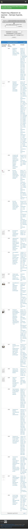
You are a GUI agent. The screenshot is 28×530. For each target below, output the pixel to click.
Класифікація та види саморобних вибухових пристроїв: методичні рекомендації (15, 286)
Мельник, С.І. (23, 230)
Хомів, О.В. (22, 110)
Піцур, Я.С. (24, 103)
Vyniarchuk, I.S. (23, 197)
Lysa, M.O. (22, 69)
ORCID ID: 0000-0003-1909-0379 (22, 52)
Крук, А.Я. (22, 469)
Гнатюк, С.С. (23, 252)
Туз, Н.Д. (22, 157)
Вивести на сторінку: (9, 35)
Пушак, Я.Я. (22, 105)
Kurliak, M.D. (23, 75)
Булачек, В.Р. (23, 311)
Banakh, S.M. (23, 361)
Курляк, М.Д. (23, 74)
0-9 (9, 20)
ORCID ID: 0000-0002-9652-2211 (23, 461)
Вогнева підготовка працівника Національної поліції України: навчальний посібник (15, 174)
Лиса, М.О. (22, 67)
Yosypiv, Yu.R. (23, 156)
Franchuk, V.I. (23, 372)
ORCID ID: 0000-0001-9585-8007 (22, 72)
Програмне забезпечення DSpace (7, 524)
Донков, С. (22, 48)
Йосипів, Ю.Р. (23, 155)
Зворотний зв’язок (8, 527)
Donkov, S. (22, 49)
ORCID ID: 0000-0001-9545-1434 (23, 59)
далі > (24, 42)
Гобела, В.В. (23, 395)
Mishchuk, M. (23, 62)
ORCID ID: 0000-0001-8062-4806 (22, 78)
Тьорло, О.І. (22, 284)
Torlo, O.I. (22, 198)
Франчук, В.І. (23, 108)
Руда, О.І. (22, 106)
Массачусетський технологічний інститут (11, 525)
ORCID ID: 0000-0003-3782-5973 (22, 393)
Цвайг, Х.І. (22, 111)
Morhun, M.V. (23, 359)
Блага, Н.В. (22, 81)
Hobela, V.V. (22, 396)
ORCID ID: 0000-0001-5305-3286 (22, 413)
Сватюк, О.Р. (23, 107)
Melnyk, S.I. (22, 233)
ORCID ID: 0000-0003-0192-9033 (22, 65)
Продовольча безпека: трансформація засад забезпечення (15, 412)
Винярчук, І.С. (23, 171)
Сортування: (9, 31)
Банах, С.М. (22, 170)
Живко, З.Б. (22, 476)
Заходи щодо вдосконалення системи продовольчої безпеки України (15, 277)
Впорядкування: (10, 33)
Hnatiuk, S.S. (23, 253)
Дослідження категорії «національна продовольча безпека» (15, 233)
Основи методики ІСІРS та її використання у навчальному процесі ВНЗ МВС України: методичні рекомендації (15, 349)
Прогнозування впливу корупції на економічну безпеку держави (15, 392)
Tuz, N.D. (22, 266)
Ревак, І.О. (22, 479)
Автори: (19, 35)
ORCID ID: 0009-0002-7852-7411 (23, 472)
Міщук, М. (22, 61)
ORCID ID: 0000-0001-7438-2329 (22, 399)
